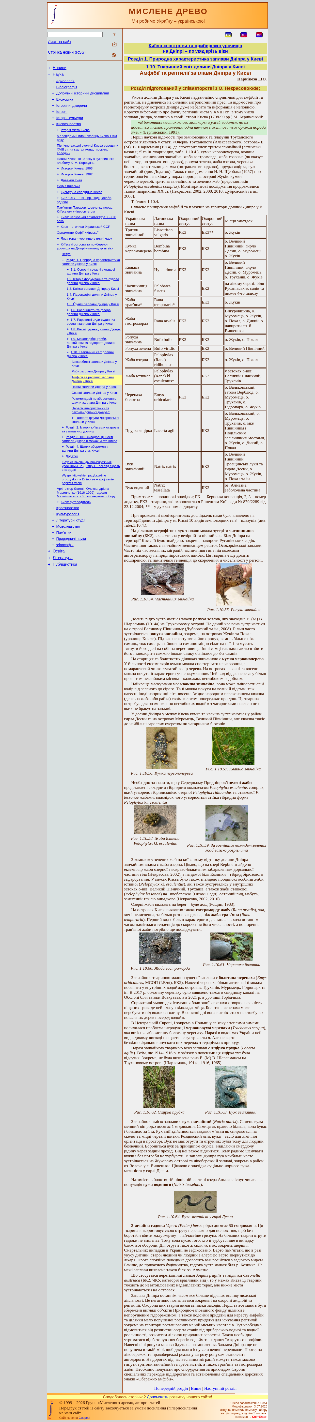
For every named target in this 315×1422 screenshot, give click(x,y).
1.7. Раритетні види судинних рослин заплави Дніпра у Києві (91, 341)
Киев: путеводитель (76, 531)
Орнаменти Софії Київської (77, 247)
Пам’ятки (63, 565)
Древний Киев (71, 191)
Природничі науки (71, 572)
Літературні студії (70, 551)
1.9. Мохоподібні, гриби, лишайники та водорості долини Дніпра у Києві (91, 363)
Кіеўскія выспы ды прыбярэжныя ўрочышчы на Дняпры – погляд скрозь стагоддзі (91, 493)
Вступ (66, 270)
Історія (61, 118)
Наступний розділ (220, 1388)
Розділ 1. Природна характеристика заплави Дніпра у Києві (91, 278)
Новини (59, 68)
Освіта (59, 586)
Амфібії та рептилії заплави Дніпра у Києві (93, 402)
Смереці (84, 1418)
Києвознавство (68, 131)
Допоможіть (157, 1397)
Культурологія (67, 545)
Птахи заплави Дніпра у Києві (94, 410)
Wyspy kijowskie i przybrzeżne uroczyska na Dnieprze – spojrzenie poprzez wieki (88, 507)
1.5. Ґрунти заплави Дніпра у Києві (93, 323)
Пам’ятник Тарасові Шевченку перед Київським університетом (84, 222)
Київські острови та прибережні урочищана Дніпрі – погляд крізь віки (195, 48)
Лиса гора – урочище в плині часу (86, 253)
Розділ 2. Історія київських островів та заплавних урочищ (90, 455)
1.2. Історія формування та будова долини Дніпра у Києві (93, 298)
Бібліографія (66, 90)
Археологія (65, 83)
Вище (196, 1388)
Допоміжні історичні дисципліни (82, 97)
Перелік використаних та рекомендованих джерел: (91, 435)
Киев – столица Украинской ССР (85, 240)
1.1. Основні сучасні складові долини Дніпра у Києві (91, 288)
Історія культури (69, 124)
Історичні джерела (71, 111)
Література (63, 593)
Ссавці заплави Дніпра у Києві (95, 416)
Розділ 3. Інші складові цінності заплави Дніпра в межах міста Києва (89, 465)
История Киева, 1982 (77, 184)
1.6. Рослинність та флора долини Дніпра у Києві (89, 331)
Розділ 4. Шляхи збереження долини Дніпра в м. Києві (85, 475)
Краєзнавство (67, 538)
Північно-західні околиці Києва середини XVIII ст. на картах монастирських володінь (87, 158)
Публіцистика (65, 601)
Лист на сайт (59, 42)
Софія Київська (68, 197)
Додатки (72, 483)
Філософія (65, 579)
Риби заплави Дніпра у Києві (93, 393)
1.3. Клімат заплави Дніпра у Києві (93, 306)
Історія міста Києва (75, 138)
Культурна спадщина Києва (81, 204)
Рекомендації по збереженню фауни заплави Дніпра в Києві (94, 424)
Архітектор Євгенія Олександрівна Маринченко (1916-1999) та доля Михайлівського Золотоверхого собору (86, 521)
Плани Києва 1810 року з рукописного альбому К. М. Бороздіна (85, 170)
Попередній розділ (171, 1388)
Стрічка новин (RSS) (66, 52)
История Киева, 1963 (77, 178)
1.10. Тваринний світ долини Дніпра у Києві (195, 66)
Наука (58, 76)
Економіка (64, 104)
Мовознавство (68, 558)
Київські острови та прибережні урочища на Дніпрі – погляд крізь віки (85, 261)
